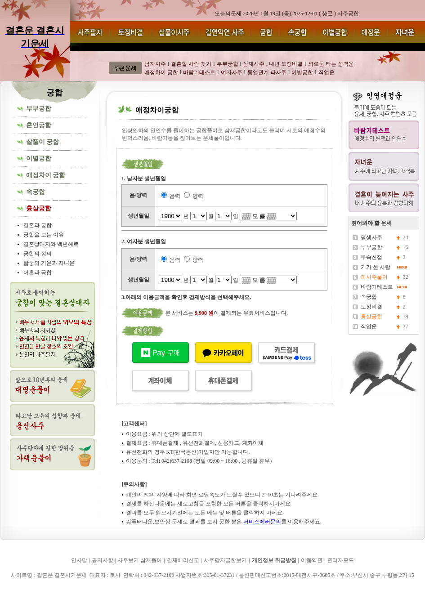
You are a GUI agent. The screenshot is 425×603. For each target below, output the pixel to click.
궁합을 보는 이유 (43, 235)
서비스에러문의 (262, 521)
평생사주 (371, 237)
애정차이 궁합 (46, 175)
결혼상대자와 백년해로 (51, 244)
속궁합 (35, 191)
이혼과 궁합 (37, 272)
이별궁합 (38, 158)
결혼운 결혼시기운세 (27, 588)
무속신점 (371, 257)
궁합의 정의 (37, 253)
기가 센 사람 (375, 267)
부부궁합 (38, 108)
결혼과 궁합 (37, 225)
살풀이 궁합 (42, 141)
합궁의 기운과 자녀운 (49, 263)
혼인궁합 (38, 125)
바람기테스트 (377, 287)
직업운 (369, 326)
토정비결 (371, 307)
